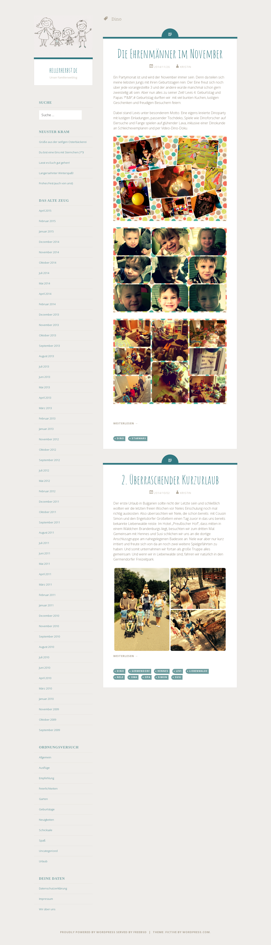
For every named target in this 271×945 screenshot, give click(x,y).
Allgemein (45, 757)
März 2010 (45, 688)
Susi (178, 677)
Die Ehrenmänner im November (170, 53)
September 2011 (49, 522)
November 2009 (49, 709)
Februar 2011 (47, 595)
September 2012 (49, 460)
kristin (185, 67)
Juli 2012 (44, 470)
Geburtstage (47, 809)
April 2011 (45, 574)
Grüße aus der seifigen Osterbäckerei (63, 142)
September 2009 (49, 730)
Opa (147, 677)
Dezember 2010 (49, 616)
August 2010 (46, 647)
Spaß (42, 840)
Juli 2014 (44, 273)
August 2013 (46, 356)
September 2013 (49, 346)
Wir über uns (47, 909)
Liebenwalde (198, 671)
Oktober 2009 (47, 719)
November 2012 (49, 439)
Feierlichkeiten (48, 788)
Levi (179, 671)
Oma (134, 677)
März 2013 (45, 408)
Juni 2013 (44, 377)
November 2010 (49, 626)
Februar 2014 (47, 304)
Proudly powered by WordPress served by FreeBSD (103, 932)
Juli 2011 (44, 543)
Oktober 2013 (47, 335)
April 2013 (45, 398)
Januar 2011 (46, 605)
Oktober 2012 (47, 450)
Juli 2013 (44, 366)
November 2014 (49, 252)
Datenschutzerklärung (53, 888)
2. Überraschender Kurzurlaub (170, 479)
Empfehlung (46, 778)
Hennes (163, 671)
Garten (43, 799)
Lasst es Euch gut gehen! (54, 163)
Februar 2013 (47, 418)
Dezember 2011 (49, 501)
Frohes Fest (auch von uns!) (56, 183)
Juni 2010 (44, 668)
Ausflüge (44, 768)
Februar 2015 (47, 221)
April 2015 (45, 210)
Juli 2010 (44, 657)
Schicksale (45, 830)
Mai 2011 (44, 564)
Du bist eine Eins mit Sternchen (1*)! (61, 152)
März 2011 (45, 584)
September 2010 (49, 636)
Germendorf (141, 671)
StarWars (139, 438)
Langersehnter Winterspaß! (56, 173)
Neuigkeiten (46, 820)
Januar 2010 (46, 699)
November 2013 (49, 325)
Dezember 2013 (49, 314)
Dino (120, 438)
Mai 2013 (44, 387)
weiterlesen (125, 423)
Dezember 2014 (49, 242)
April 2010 (45, 678)
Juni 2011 (44, 553)
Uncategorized (48, 851)
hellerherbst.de (63, 70)
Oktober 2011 (47, 512)
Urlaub (43, 861)
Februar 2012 (47, 491)
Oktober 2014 (47, 262)
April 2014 (45, 294)
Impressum (46, 899)
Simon (162, 677)
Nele (120, 677)
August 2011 (46, 532)
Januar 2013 (46, 429)
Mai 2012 (44, 481)
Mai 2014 (44, 283)
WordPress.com (196, 932)
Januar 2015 (46, 231)
